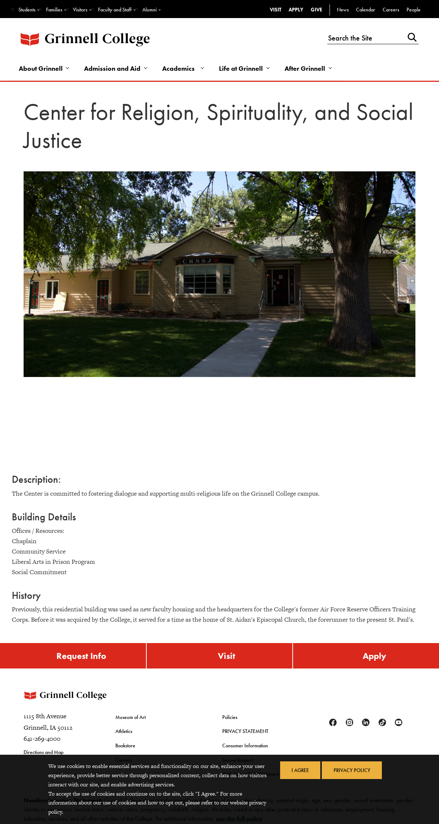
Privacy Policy (352, 770)
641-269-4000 (42, 740)
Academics (180, 68)
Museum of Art (130, 719)
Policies (229, 719)
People (414, 9)
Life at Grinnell (242, 68)
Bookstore (125, 746)
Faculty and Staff (115, 9)
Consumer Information (245, 746)
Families (54, 9)
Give (316, 9)
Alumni (149, 9)
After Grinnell (306, 68)
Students (26, 9)
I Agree (300, 770)
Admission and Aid (113, 68)
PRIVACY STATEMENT (245, 732)
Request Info (81, 656)
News (343, 9)
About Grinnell (41, 68)
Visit (275, 9)
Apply (296, 9)
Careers (391, 9)
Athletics (123, 732)
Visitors (80, 9)
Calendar (365, 9)
